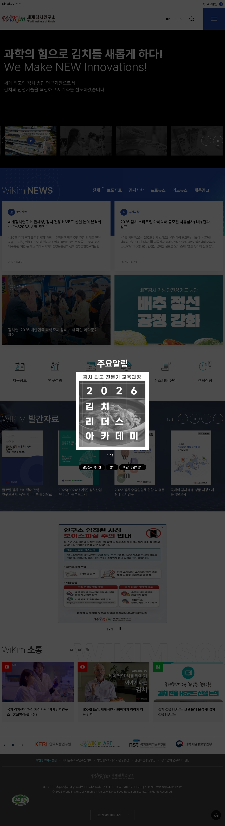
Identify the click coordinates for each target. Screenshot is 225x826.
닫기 (112, 467)
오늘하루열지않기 (132, 467)
